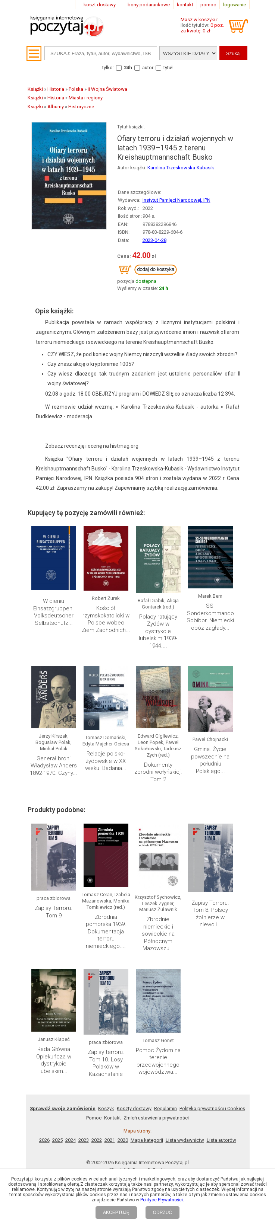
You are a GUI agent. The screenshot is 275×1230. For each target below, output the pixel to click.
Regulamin (165, 1108)
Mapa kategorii (147, 1140)
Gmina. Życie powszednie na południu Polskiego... (210, 760)
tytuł (168, 67)
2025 (57, 1140)
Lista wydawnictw (185, 1140)
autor (147, 67)
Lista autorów (221, 1140)
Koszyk (106, 1108)
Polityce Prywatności (161, 1199)
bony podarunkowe (149, 4)
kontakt (185, 4)
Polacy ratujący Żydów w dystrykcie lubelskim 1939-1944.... (158, 631)
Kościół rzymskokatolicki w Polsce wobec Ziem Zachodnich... (106, 619)
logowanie (234, 4)
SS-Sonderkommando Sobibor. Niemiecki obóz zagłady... (210, 617)
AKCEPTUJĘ (116, 1212)
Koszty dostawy (134, 1108)
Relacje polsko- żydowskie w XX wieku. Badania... (105, 760)
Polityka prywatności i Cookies (212, 1108)
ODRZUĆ (162, 1212)
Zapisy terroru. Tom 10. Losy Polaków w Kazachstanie (106, 1063)
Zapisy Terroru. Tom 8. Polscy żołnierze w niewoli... (210, 914)
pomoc (208, 4)
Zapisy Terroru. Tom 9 (53, 912)
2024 (70, 1140)
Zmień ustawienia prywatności (156, 1118)
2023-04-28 (154, 240)
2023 (83, 1140)
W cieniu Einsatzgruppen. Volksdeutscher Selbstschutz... (53, 612)
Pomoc (93, 1118)
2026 (44, 1140)
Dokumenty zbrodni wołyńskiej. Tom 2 (158, 772)
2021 (109, 1140)
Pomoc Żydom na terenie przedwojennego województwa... (158, 1061)
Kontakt (112, 1118)
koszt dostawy (100, 4)
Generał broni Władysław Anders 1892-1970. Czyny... (53, 765)
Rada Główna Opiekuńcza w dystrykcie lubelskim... (53, 1060)
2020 (123, 1140)
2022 (96, 1140)
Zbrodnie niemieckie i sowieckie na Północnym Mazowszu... (158, 934)
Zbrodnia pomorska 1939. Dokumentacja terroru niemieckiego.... (106, 931)
